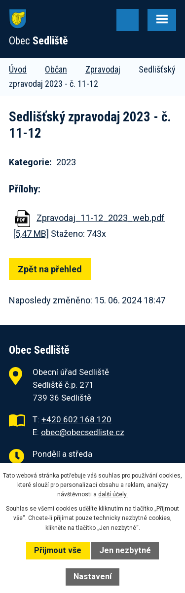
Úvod (18, 69)
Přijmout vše (57, 550)
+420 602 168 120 (76, 419)
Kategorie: (30, 162)
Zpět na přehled (50, 269)
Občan (56, 69)
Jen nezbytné (125, 550)
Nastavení (92, 576)
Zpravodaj (102, 69)
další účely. (113, 494)
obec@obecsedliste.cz (82, 432)
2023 (66, 162)
